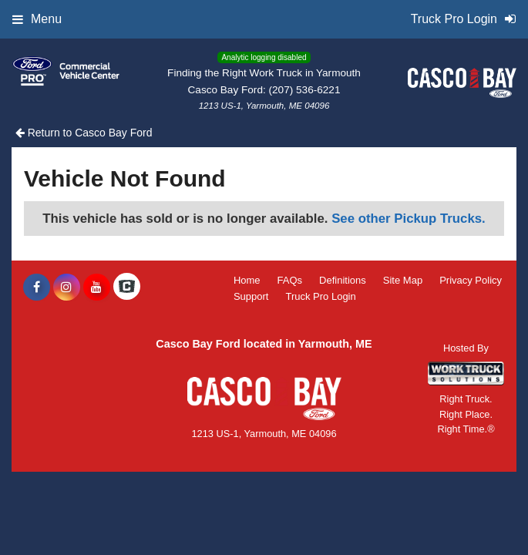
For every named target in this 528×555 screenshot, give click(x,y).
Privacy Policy (470, 280)
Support (251, 296)
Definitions (342, 280)
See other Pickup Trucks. (408, 218)
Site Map (402, 280)
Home (247, 280)
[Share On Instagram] (66, 287)
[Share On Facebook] (36, 287)
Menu (37, 18)
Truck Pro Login (320, 296)
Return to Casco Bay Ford (84, 132)
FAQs (290, 280)
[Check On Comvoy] (126, 287)
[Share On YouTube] (96, 287)
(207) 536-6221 (305, 90)
